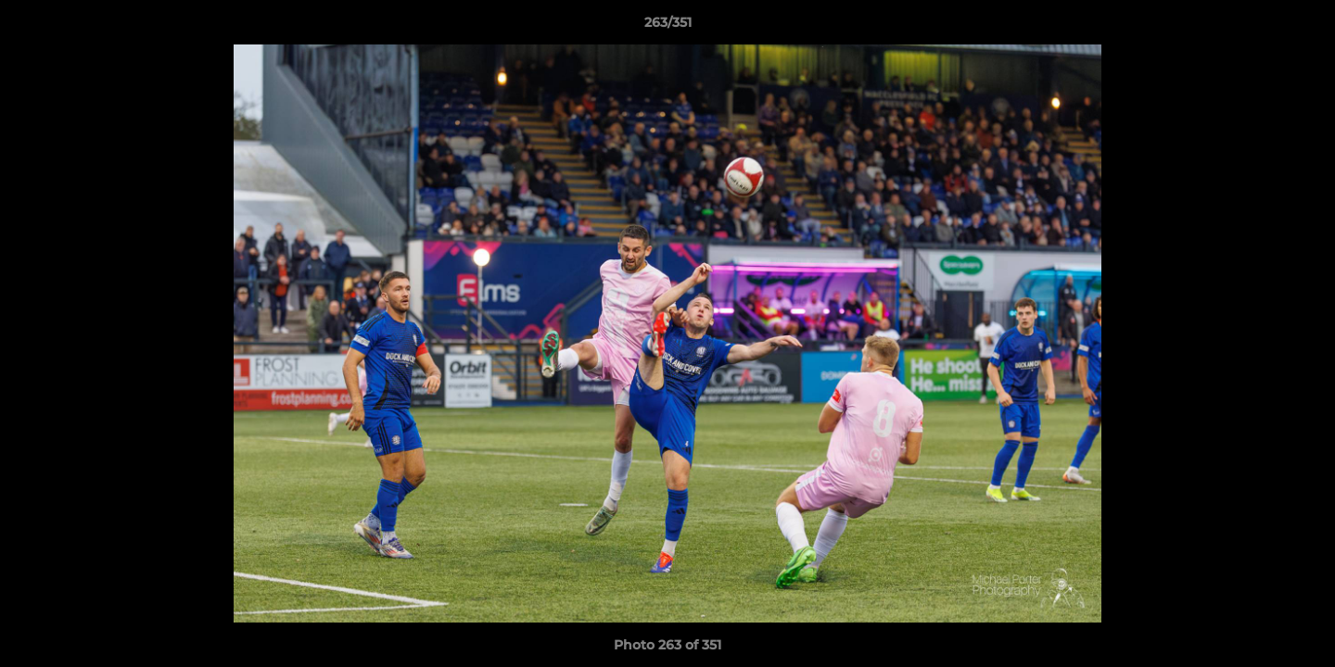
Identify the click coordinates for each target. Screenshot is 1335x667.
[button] (1301, 27)
